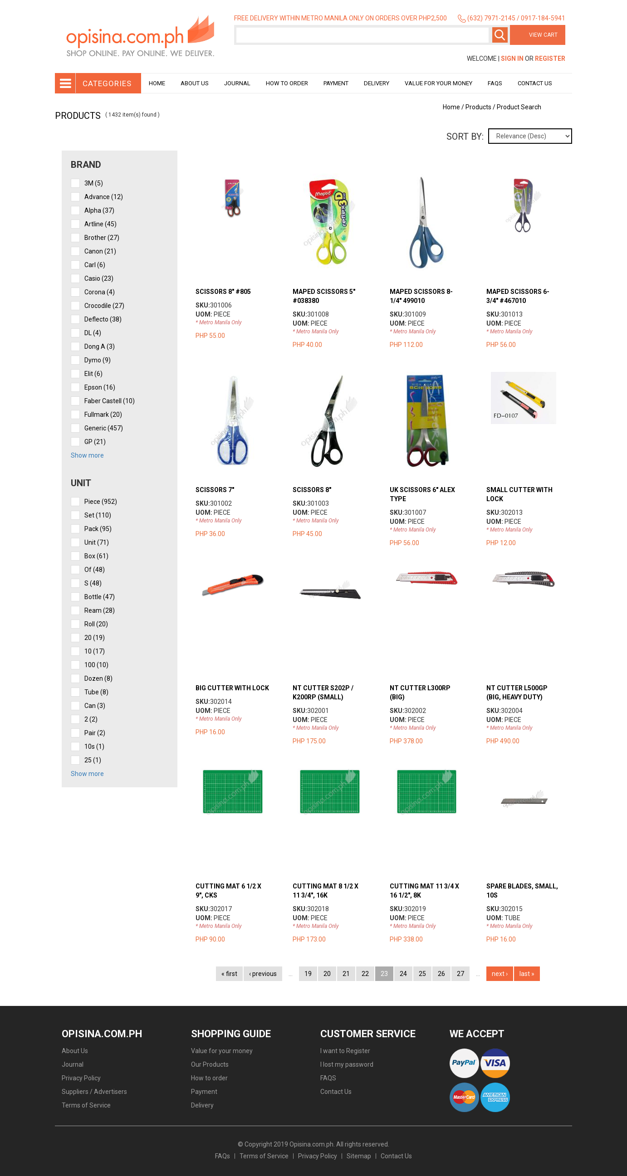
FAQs (222, 1156)
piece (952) (100, 501)
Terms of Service (86, 1105)
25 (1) (92, 760)
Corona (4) (99, 292)
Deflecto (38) (103, 319)
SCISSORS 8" (312, 489)
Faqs (495, 83)
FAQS (328, 1078)
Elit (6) (93, 373)
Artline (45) (100, 224)
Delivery (376, 83)
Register (550, 58)
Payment (335, 83)
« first (229, 973)
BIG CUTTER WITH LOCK (232, 688)
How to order (287, 83)
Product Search (519, 107)
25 (422, 973)
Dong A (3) (99, 346)
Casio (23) (98, 278)
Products (478, 107)
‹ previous (263, 973)
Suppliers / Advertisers (94, 1091)
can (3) (94, 705)
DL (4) (92, 333)
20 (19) (94, 637)
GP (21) (95, 441)
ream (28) (99, 610)
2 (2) (91, 719)
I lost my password (346, 1064)
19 (308, 973)
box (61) (96, 556)
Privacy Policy (81, 1078)
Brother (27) (101, 237)
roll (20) (96, 624)
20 (327, 973)
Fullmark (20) (103, 414)
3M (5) (93, 183)
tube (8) (96, 692)
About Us (195, 83)
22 (365, 973)
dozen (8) (98, 678)
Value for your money (438, 83)
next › (500, 973)
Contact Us (535, 83)
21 (346, 973)
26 (441, 973)
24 (403, 973)
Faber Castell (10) (109, 401)
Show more (87, 455)
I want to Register (345, 1050)
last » (526, 973)
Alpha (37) (99, 210)
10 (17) (94, 651)
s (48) (93, 583)
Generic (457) (103, 428)
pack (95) (98, 528)
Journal (237, 83)
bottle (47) (99, 596)
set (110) (97, 515)
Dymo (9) (97, 360)
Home (157, 83)
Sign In (512, 58)
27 (460, 973)
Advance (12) (103, 196)
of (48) (94, 569)
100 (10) (96, 665)
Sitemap (359, 1156)
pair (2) (94, 733)
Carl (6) (94, 264)
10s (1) (94, 746)
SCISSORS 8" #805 (223, 291)
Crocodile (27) (104, 305)
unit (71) (96, 542)
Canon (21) (100, 251)
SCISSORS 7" (215, 489)
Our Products (210, 1064)
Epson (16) (99, 387)
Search (500, 35)
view (241, 178)
